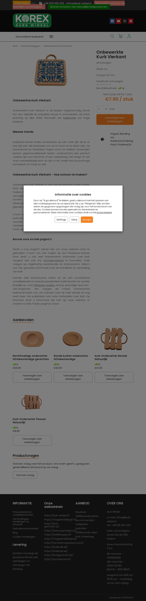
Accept (87, 219)
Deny (74, 219)
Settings (61, 219)
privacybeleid (104, 212)
